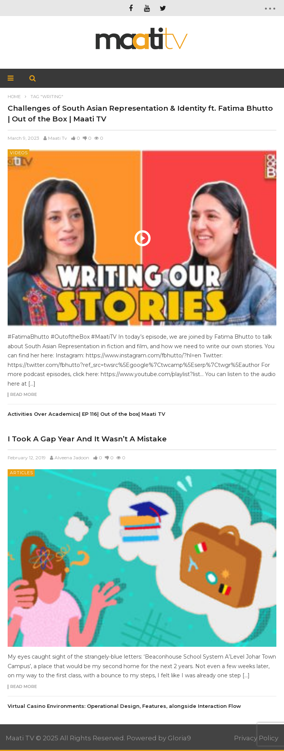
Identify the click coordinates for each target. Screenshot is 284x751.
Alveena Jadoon (72, 457)
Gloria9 (179, 738)
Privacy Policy (256, 738)
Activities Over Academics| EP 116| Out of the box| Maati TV (86, 414)
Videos (19, 152)
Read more (23, 394)
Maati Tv (57, 138)
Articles (21, 472)
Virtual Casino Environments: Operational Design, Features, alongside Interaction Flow (124, 706)
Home (14, 96)
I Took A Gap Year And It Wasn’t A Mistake (87, 438)
